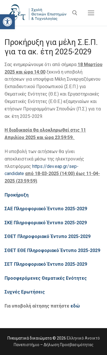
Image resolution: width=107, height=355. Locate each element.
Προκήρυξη (17, 195)
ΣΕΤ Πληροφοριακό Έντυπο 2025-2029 (46, 264)
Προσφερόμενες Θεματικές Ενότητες (46, 278)
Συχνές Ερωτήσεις (25, 292)
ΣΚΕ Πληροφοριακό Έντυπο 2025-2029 (46, 222)
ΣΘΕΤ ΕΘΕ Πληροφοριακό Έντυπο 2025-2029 (53, 250)
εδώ (75, 306)
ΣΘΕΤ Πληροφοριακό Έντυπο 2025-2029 (48, 236)
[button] (7, 21)
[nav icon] (91, 13)
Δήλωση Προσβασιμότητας (69, 344)
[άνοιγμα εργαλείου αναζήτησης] (74, 12)
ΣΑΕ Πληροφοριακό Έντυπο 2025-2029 (46, 208)
